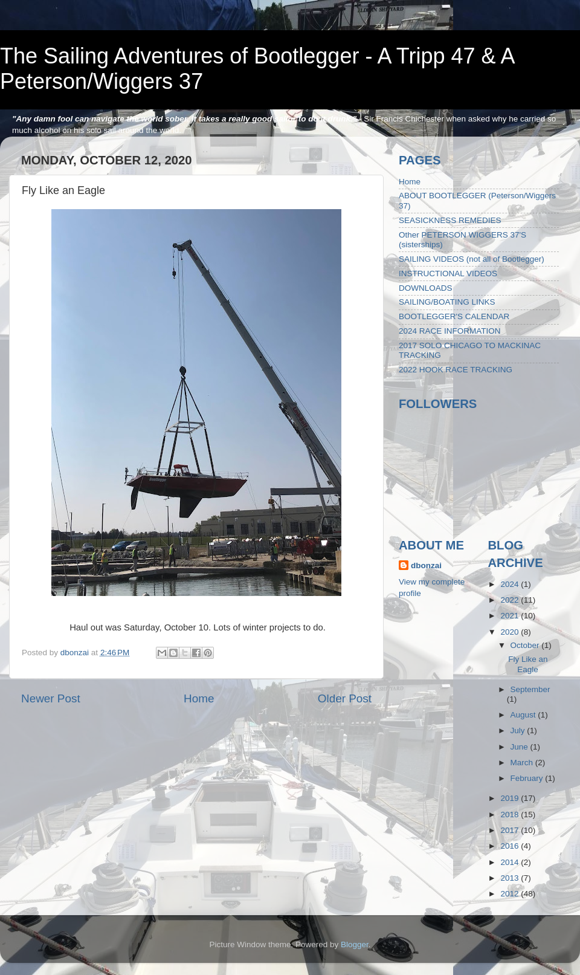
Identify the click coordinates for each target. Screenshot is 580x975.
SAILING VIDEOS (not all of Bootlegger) (471, 259)
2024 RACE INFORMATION (450, 330)
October (526, 645)
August (524, 714)
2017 (510, 830)
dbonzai (426, 565)
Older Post (345, 698)
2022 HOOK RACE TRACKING (455, 369)
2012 (510, 893)
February (528, 778)
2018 (510, 814)
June (520, 746)
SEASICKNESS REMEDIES (450, 220)
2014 (510, 862)
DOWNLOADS (426, 288)
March (523, 762)
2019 (510, 798)
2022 (510, 599)
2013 (510, 878)
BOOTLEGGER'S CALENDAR (454, 316)
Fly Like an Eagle (527, 664)
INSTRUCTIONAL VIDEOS (448, 273)
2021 (510, 615)
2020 (510, 632)
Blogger (355, 944)
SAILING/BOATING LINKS (447, 301)
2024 (510, 584)
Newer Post (50, 698)
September (530, 689)
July (519, 730)
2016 (510, 845)
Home (199, 698)
